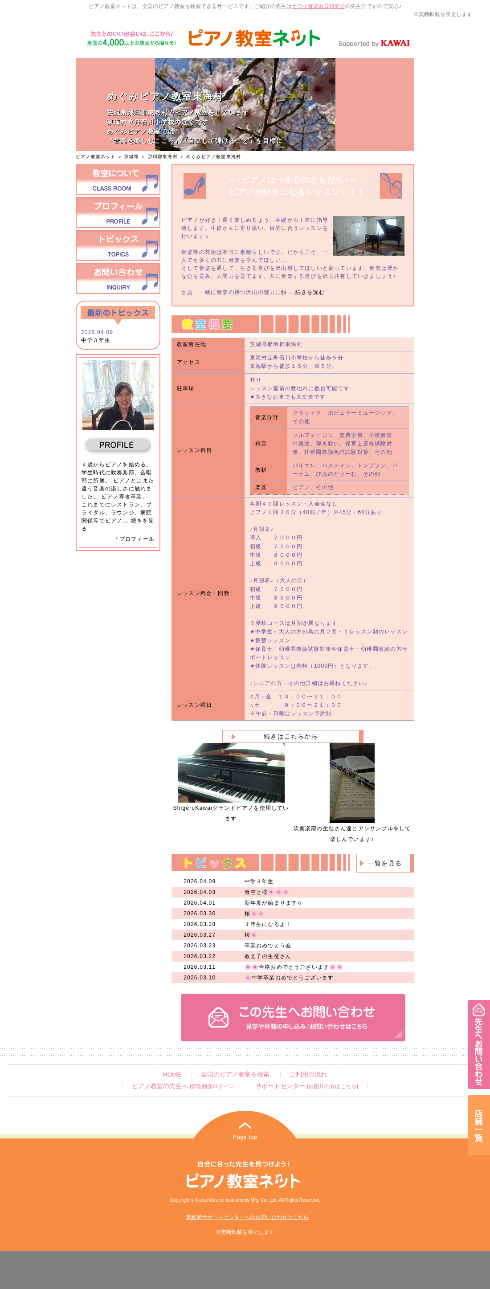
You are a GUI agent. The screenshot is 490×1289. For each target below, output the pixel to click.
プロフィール (135, 539)
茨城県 (131, 156)
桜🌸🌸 (255, 913)
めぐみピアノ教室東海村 (213, 156)
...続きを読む (306, 292)
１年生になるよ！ (268, 924)
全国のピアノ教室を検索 (235, 1074)
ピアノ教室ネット (96, 156)
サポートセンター (306, 1086)
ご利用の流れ (308, 1074)
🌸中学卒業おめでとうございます (289, 978)
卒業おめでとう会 (268, 945)
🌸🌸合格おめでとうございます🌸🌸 (294, 967)
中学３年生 (95, 340)
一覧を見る (385, 863)
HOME (172, 1074)
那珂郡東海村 (163, 156)
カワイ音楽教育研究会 (318, 6)
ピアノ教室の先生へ (183, 1086)
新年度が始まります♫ (273, 903)
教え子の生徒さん (268, 956)
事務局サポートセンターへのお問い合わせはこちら (247, 1217)
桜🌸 (251, 935)
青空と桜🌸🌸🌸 (267, 892)
